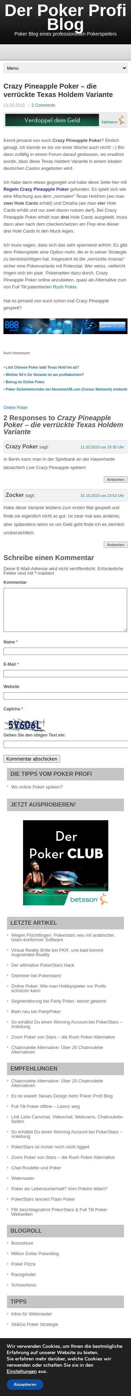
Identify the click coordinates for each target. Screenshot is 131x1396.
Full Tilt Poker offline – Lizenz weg (45, 1114)
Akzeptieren (25, 1384)
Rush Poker (65, 286)
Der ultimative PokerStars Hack (42, 973)
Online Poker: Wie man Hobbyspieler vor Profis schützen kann (58, 997)
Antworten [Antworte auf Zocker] (115, 545)
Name (10, 650)
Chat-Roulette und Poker (36, 1176)
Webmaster (22, 1186)
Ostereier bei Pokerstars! (36, 984)
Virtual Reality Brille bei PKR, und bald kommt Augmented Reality (57, 961)
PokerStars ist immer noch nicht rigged (50, 1155)
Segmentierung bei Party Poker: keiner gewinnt (58, 1009)
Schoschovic (24, 1293)
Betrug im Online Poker (25, 382)
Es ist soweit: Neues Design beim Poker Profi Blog (61, 1104)
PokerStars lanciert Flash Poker (43, 1207)
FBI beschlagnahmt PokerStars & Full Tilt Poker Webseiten (59, 1220)
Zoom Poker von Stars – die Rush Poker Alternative (63, 1045)
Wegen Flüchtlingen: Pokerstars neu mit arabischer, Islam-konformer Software (63, 946)
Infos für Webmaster (31, 1322)
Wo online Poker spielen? (37, 795)
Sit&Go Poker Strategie (34, 1332)
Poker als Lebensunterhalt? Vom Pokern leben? (59, 1197)
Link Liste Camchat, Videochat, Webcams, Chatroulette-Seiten (67, 1127)
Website (11, 695)
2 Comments (43, 105)
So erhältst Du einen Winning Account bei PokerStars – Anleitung (66, 1032)
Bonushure (22, 1251)
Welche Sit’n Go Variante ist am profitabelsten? (45, 375)
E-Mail (11, 672)
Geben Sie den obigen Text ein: (34, 743)
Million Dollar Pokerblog (35, 1262)
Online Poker (15, 407)
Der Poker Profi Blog (65, 17)
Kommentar (15, 582)
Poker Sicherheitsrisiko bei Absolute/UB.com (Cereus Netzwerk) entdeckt (66, 389)
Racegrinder (23, 1282)
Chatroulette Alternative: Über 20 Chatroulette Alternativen (57, 1058)
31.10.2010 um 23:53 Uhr (102, 495)
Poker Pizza (23, 1272)
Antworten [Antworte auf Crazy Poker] (115, 479)
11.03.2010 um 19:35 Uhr (102, 447)
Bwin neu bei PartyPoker (36, 1020)
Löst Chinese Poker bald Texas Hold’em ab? (42, 367)
